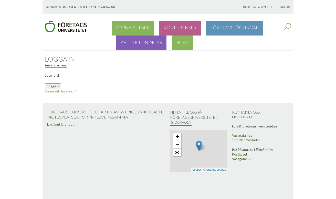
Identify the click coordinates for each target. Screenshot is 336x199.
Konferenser (158, 26)
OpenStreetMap (216, 155)
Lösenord (52, 61)
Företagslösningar (196, 26)
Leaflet (197, 155)
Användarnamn (56, 51)
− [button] (177, 130)
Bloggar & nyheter (259, 7)
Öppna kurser (126, 26)
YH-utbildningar (239, 26)
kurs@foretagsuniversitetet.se (254, 112)
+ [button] (177, 122)
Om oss (285, 7)
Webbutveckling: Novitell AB (168, 194)
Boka (266, 26)
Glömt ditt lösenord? (60, 77)
